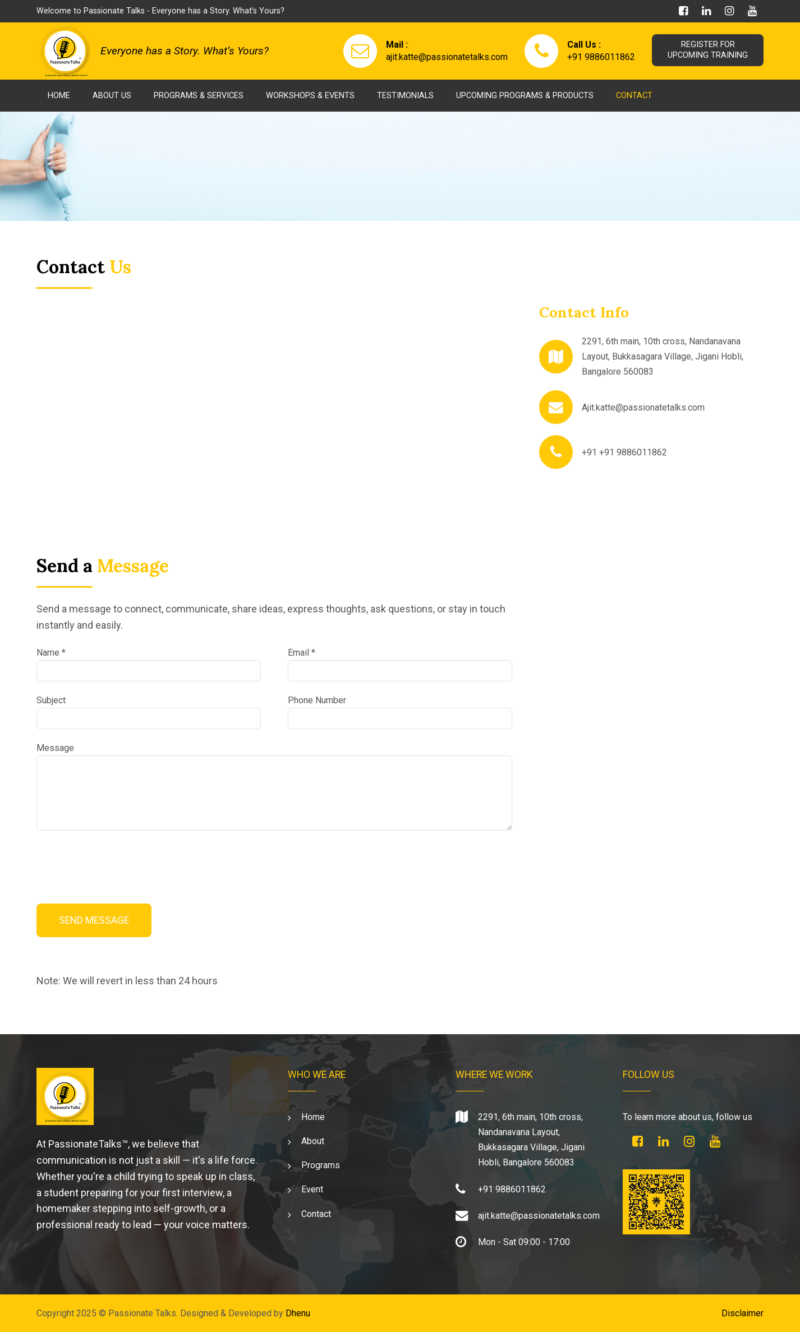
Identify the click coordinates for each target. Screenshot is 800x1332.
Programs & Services (198, 95)
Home (59, 95)
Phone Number (317, 700)
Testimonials (405, 95)
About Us (112, 95)
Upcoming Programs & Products (525, 95)
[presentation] (121, 864)
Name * (51, 652)
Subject (51, 700)
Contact (634, 95)
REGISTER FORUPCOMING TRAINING (706, 50)
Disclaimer (742, 1313)
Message (55, 748)
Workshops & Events (310, 95)
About (312, 1141)
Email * (301, 652)
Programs (320, 1165)
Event (312, 1189)
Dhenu (298, 1313)
